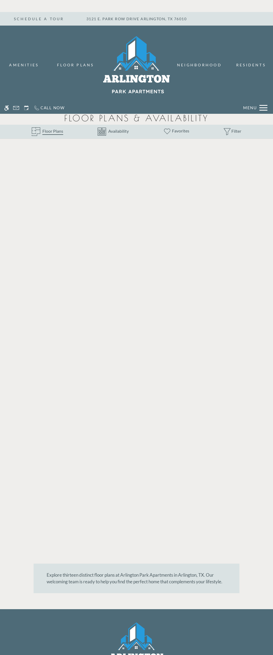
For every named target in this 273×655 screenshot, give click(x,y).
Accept (222, 640)
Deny (247, 640)
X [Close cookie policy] (266, 632)
